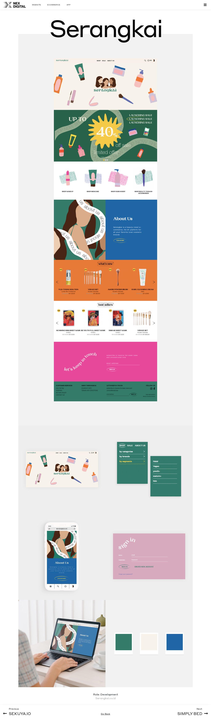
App (69, 5)
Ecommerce (53, 5)
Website (36, 5)
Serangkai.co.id (105, 698)
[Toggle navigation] (205, 5)
